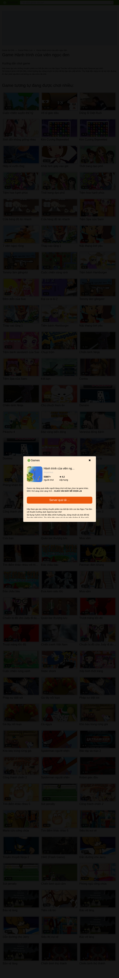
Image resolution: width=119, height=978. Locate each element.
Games (34, 460)
